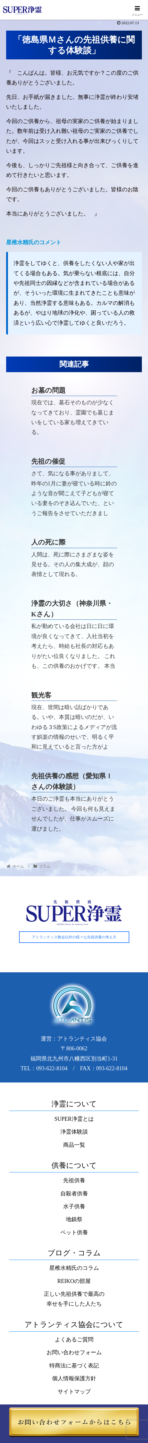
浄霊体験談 (74, 1133)
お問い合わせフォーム (74, 1353)
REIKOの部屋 (74, 1282)
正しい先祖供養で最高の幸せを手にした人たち (74, 1299)
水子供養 (74, 1207)
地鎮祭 (74, 1220)
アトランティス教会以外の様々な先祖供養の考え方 (74, 938)
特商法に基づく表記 (74, 1366)
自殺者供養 (74, 1194)
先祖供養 (74, 1181)
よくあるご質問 (74, 1340)
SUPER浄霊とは (73, 1119)
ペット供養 (74, 1233)
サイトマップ (74, 1392)
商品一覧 (74, 1145)
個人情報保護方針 (74, 1379)
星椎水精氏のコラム (74, 1269)
